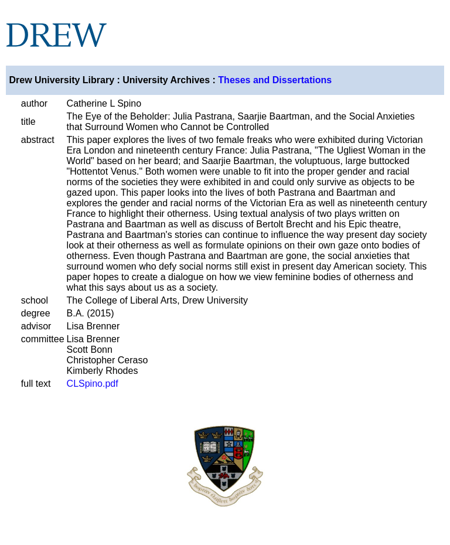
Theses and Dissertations (275, 80)
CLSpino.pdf (92, 384)
